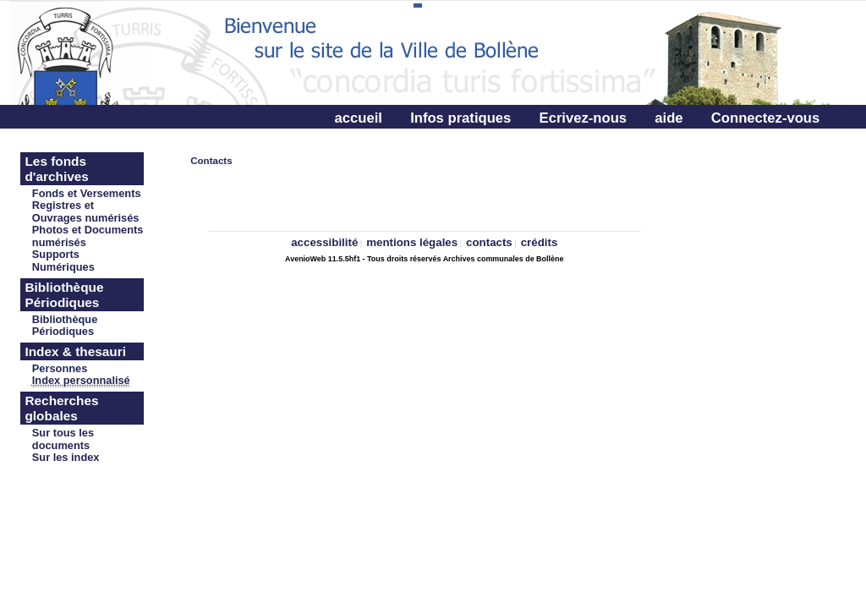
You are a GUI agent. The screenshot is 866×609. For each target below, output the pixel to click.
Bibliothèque (65, 319)
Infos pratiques (460, 118)
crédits (539, 242)
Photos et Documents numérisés (88, 236)
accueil (358, 118)
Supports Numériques (63, 260)
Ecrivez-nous (583, 118)
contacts (489, 242)
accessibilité (324, 242)
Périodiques (63, 331)
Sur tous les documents (63, 439)
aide (668, 118)
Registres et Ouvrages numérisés (86, 211)
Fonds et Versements (86, 193)
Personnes (59, 368)
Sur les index (66, 457)
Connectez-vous (765, 118)
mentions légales (412, 242)
